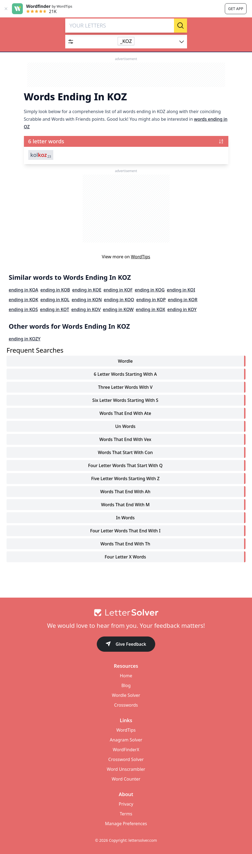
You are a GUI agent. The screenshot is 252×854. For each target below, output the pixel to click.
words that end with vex (125, 439)
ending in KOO (119, 300)
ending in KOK (23, 300)
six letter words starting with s (125, 400)
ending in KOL (55, 300)
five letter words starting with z (125, 479)
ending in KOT (54, 309)
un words (125, 426)
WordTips (140, 257)
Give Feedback (126, 644)
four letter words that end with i (125, 531)
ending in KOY (182, 309)
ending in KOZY (25, 339)
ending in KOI (181, 290)
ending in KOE (86, 290)
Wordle (125, 361)
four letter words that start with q (125, 465)
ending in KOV (86, 309)
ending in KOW (118, 309)
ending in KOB (55, 290)
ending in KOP (151, 300)
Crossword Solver (126, 759)
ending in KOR (183, 300)
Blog (125, 685)
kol (40, 155)
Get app (235, 8)
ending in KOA (23, 290)
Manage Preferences (126, 824)
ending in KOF (118, 290)
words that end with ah (125, 492)
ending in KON (87, 300)
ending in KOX (150, 309)
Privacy (126, 804)
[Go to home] (126, 612)
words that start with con (125, 452)
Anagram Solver (126, 740)
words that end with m (125, 505)
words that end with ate (125, 413)
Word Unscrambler (126, 769)
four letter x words (125, 557)
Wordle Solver (126, 695)
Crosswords (126, 705)
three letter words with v (125, 387)
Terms (126, 814)
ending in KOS (23, 309)
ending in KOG (150, 290)
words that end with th (125, 544)
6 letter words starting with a (125, 374)
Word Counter (126, 779)
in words (125, 518)
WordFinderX (126, 750)
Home (126, 676)
